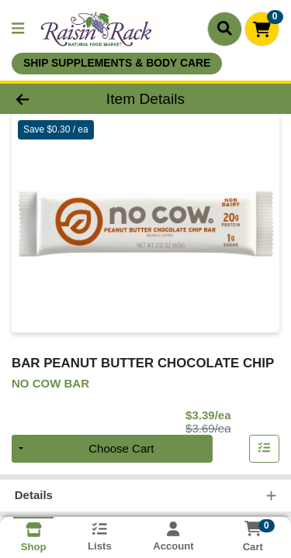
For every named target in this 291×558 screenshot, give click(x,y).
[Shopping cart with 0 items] (261, 29)
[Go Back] (45, 98)
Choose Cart (121, 448)
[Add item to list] (264, 449)
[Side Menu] (18, 29)
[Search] (224, 29)
